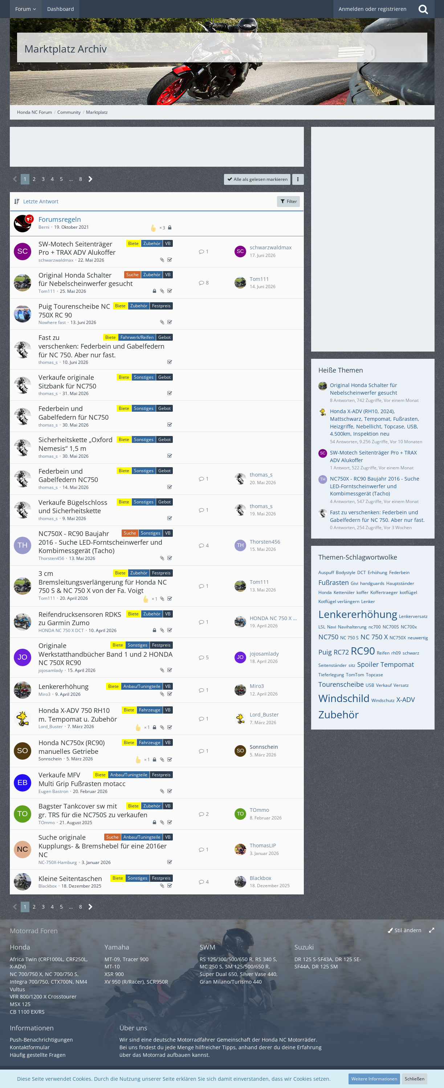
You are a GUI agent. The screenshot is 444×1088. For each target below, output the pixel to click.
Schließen (414, 1079)
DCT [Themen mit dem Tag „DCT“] (361, 572)
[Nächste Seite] (90, 179)
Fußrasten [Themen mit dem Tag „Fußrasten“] (333, 582)
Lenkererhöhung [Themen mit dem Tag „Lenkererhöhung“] (357, 614)
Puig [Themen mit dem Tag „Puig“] (325, 652)
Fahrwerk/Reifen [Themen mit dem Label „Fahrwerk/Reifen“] (137, 337)
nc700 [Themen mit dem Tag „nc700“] (374, 627)
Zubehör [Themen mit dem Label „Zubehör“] (151, 243)
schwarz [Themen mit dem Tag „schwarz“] (411, 653)
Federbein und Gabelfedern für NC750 (73, 413)
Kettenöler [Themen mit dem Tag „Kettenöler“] (344, 592)
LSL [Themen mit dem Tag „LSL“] (321, 627)
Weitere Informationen (374, 1079)
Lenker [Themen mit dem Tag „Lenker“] (368, 601)
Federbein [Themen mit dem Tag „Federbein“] (399, 572)
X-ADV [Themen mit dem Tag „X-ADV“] (405, 699)
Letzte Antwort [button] (40, 201)
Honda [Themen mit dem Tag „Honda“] (325, 592)
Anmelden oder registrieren (373, 8)
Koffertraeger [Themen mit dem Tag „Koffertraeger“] (384, 592)
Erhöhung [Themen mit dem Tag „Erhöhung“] (377, 572)
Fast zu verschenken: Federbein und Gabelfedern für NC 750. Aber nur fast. (101, 346)
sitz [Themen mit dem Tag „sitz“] (352, 665)
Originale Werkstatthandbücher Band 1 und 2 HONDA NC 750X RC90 (105, 654)
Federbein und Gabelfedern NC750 (68, 475)
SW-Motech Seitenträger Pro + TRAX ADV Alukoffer (76, 248)
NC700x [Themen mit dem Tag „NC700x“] (409, 627)
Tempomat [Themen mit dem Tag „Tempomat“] (397, 664)
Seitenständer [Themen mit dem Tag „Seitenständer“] (332, 665)
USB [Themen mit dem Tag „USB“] (370, 685)
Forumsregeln (59, 219)
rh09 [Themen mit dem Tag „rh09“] (396, 653)
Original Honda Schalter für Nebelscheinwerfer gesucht (85, 279)
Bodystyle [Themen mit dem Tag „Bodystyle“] (345, 572)
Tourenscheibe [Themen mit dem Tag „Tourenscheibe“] (341, 684)
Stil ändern (408, 930)
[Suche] (423, 9)
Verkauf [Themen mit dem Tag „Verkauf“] (384, 685)
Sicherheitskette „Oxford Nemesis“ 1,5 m (75, 444)
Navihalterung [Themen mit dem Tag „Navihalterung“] (352, 627)
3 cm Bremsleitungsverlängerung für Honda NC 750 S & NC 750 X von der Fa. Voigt (102, 582)
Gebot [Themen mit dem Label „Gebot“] (164, 337)
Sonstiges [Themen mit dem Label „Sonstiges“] (144, 377)
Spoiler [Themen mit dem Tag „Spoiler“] (368, 664)
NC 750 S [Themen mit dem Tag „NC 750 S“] (349, 638)
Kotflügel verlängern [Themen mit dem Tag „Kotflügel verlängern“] (338, 601)
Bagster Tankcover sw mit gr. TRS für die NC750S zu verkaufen (92, 810)
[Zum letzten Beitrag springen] (240, 251)
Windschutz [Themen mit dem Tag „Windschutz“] (383, 700)
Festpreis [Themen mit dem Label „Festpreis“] (161, 306)
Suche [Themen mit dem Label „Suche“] (132, 274)
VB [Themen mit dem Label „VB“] (168, 243)
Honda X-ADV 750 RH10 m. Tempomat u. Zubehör (77, 714)
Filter (288, 201)
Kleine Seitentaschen (70, 878)
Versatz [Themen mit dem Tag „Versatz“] (401, 685)
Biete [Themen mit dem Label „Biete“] (133, 243)
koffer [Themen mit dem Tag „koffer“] (362, 592)
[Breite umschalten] (432, 930)
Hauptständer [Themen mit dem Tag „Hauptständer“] (400, 583)
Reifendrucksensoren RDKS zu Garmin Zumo (79, 618)
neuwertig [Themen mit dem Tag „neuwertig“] (418, 638)
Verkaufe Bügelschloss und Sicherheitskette (72, 506)
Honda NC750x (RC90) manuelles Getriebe (71, 747)
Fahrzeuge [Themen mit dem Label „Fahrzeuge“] (149, 710)
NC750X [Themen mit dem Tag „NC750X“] (398, 638)
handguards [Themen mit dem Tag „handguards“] (372, 583)
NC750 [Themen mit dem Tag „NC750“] (328, 636)
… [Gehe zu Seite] (71, 178)
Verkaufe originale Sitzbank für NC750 (67, 381)
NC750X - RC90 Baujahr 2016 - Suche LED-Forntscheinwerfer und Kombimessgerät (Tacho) (100, 542)
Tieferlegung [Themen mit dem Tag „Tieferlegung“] (331, 675)
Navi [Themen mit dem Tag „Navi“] (331, 627)
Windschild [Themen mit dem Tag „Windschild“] (344, 698)
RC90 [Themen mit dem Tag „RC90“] (363, 650)
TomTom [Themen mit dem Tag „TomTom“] (355, 675)
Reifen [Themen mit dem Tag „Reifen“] (383, 653)
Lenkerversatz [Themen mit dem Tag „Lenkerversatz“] (413, 616)
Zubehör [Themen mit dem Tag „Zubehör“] (338, 714)
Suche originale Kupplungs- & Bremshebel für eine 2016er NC (102, 846)
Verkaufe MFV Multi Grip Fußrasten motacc (82, 779)
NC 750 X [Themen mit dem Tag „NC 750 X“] (374, 636)
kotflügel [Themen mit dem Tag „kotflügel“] (408, 592)
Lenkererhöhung (63, 686)
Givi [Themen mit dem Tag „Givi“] (354, 583)
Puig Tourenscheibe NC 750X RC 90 (74, 310)
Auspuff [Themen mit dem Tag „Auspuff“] (326, 572)
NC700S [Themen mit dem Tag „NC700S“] (391, 627)
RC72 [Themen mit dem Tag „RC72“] (341, 652)
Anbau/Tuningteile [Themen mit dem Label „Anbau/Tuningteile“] (141, 686)
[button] (298, 179)
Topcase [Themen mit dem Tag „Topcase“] (374, 675)
